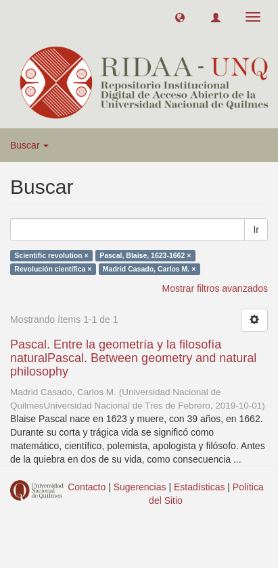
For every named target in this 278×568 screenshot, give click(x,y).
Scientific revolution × (51, 255)
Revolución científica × (52, 269)
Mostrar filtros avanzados (215, 288)
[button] (180, 16)
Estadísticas (199, 487)
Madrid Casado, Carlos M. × (149, 269)
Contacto (87, 487)
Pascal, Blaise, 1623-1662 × (145, 255)
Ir (256, 229)
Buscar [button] (29, 145)
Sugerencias (140, 487)
